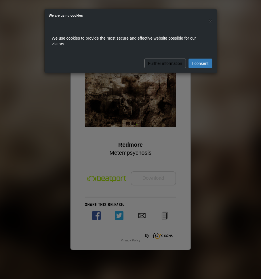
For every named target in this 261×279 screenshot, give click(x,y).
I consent (200, 63)
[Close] (210, 21)
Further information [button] (165, 63)
